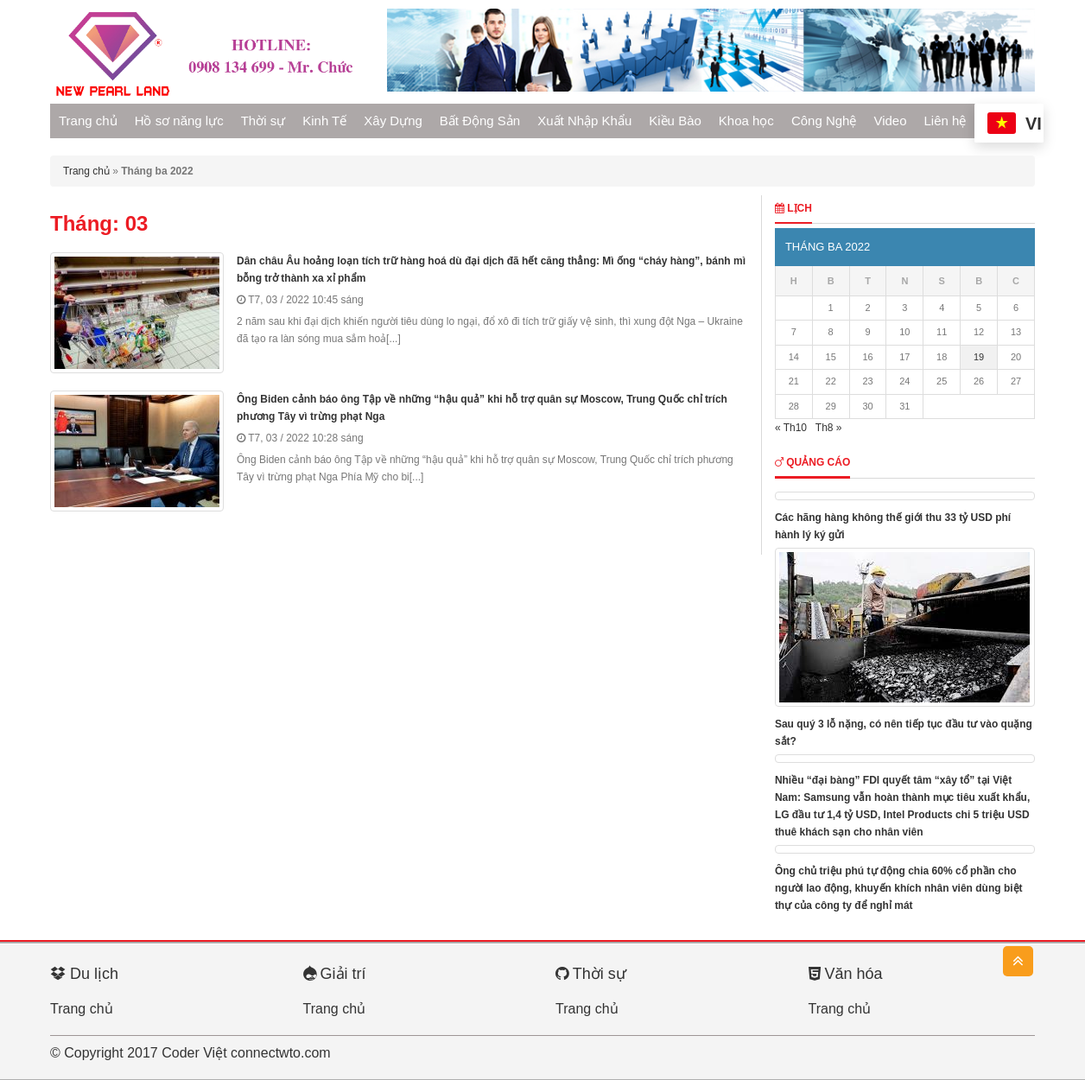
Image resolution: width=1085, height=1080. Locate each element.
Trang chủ (88, 120)
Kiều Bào (675, 120)
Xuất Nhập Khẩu (584, 120)
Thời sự (263, 120)
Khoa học (746, 120)
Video (889, 120)
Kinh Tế (324, 120)
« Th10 (791, 428)
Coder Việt (194, 1052)
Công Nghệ (824, 120)
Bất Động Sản (480, 120)
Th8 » (828, 428)
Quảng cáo (812, 462)
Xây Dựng (393, 120)
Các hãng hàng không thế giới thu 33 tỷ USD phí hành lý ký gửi (893, 526)
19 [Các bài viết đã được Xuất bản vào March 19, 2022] (979, 357)
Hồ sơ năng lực (179, 120)
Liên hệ (945, 120)
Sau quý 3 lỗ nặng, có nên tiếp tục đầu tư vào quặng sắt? (903, 732)
